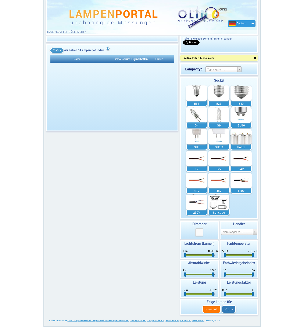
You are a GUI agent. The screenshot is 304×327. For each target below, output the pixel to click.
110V (241, 191)
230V (196, 212)
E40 (241, 104)
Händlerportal (172, 320)
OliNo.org (72, 320)
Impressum (185, 320)
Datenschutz (198, 320)
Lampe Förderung (155, 320)
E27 (218, 104)
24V (241, 169)
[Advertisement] (112, 38)
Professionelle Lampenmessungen (112, 320)
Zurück (56, 50)
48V (219, 191)
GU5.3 (219, 147)
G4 (197, 125)
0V (197, 169)
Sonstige (219, 212)
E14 (196, 104)
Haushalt (211, 309)
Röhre (241, 147)
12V (219, 169)
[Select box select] (223, 69)
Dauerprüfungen (138, 320)
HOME (50, 31)
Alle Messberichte (86, 320)
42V (196, 191)
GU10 (241, 125)
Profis (229, 309)
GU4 (197, 147)
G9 (219, 125)
